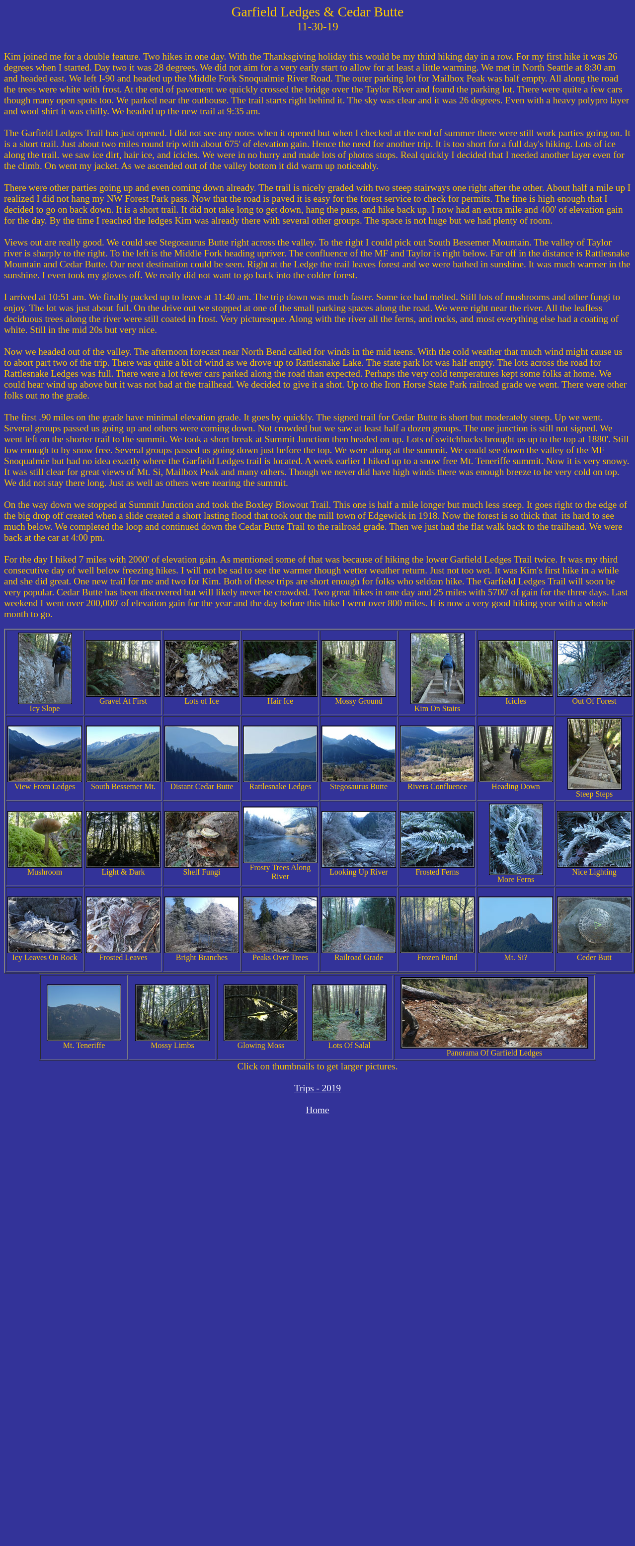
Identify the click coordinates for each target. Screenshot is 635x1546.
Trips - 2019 (317, 1088)
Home (317, 1110)
